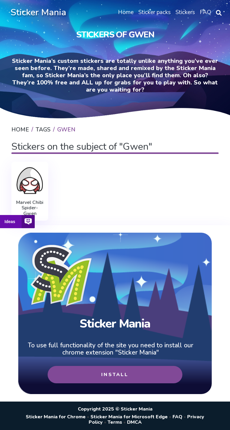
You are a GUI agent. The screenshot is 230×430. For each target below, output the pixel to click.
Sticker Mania (38, 12)
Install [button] (114, 374)
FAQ (177, 417)
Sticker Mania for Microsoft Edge (129, 417)
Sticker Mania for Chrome (56, 417)
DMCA (134, 422)
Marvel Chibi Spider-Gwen (29, 208)
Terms (115, 422)
